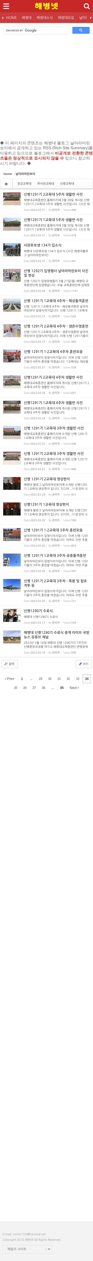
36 (25, 688)
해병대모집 (66, 17)
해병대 (26, 17)
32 (68, 679)
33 (77, 679)
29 (40, 679)
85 (62, 688)
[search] (35, 30)
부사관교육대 (45, 183)
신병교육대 (67, 183)
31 (59, 679)
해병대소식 (44, 17)
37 (34, 688)
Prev (9, 679)
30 (50, 679)
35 (15, 688)
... (31, 679)
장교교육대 (24, 183)
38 (43, 688)
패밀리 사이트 (17, 1249)
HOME (11, 17)
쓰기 (83, 664)
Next (74, 688)
